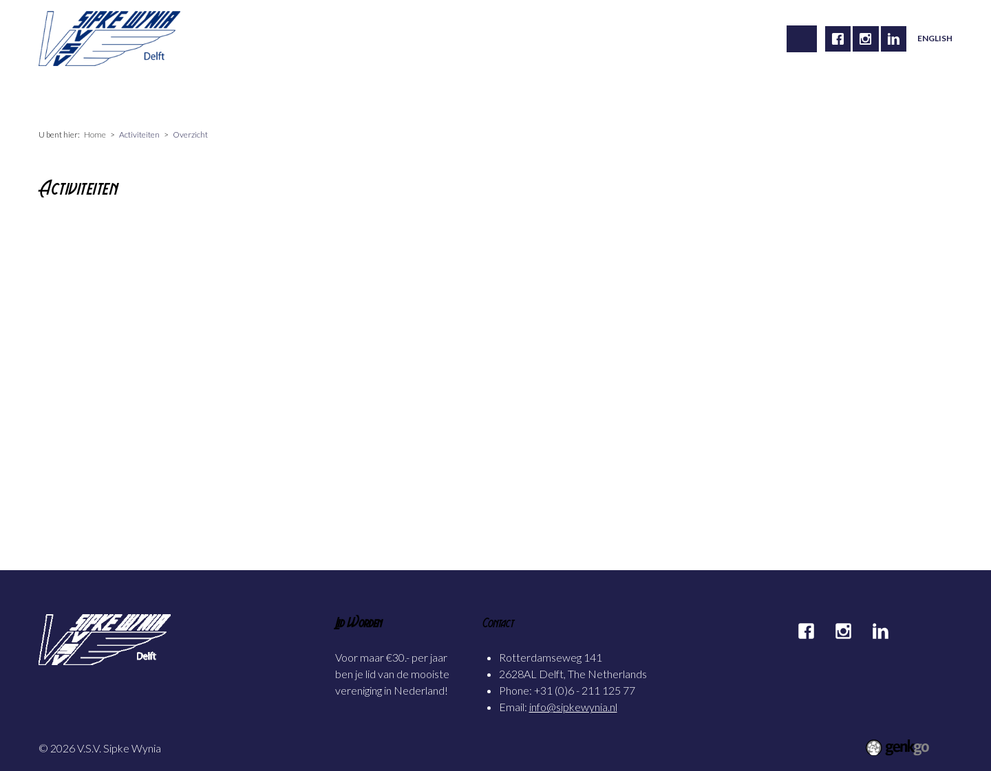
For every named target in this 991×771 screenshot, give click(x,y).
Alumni (334, 96)
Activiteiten (200, 96)
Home (63, 96)
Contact (555, 96)
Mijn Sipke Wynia (472, 96)
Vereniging (125, 96)
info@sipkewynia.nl (573, 706)
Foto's (391, 96)
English (934, 38)
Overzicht (190, 134)
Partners (619, 96)
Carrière (271, 96)
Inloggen (684, 96)
